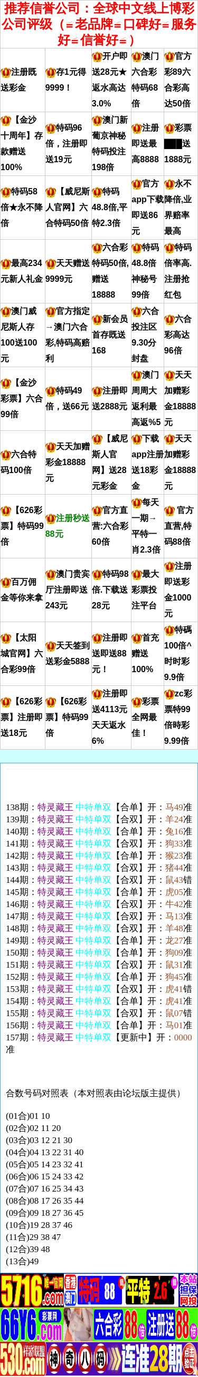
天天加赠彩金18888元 (67, 462)
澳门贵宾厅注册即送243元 (67, 589)
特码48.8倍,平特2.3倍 (110, 207)
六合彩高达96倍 (178, 334)
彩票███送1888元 (178, 143)
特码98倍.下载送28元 (110, 589)
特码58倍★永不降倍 (22, 207)
